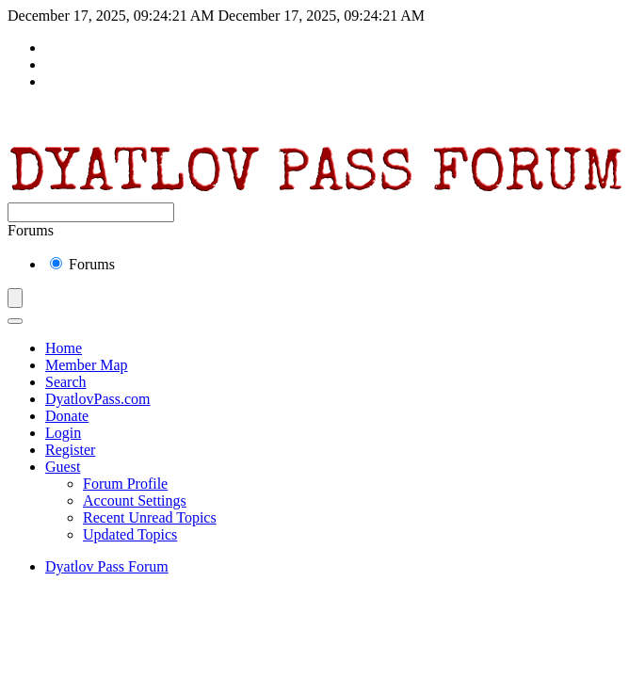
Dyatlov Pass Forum (107, 566)
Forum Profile (125, 484)
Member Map (86, 365)
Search (66, 382)
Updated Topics (130, 534)
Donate (67, 416)
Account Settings (134, 500)
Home (63, 348)
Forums (82, 264)
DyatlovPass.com (98, 399)
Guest (62, 467)
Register (70, 450)
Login (63, 433)
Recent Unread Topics (150, 517)
